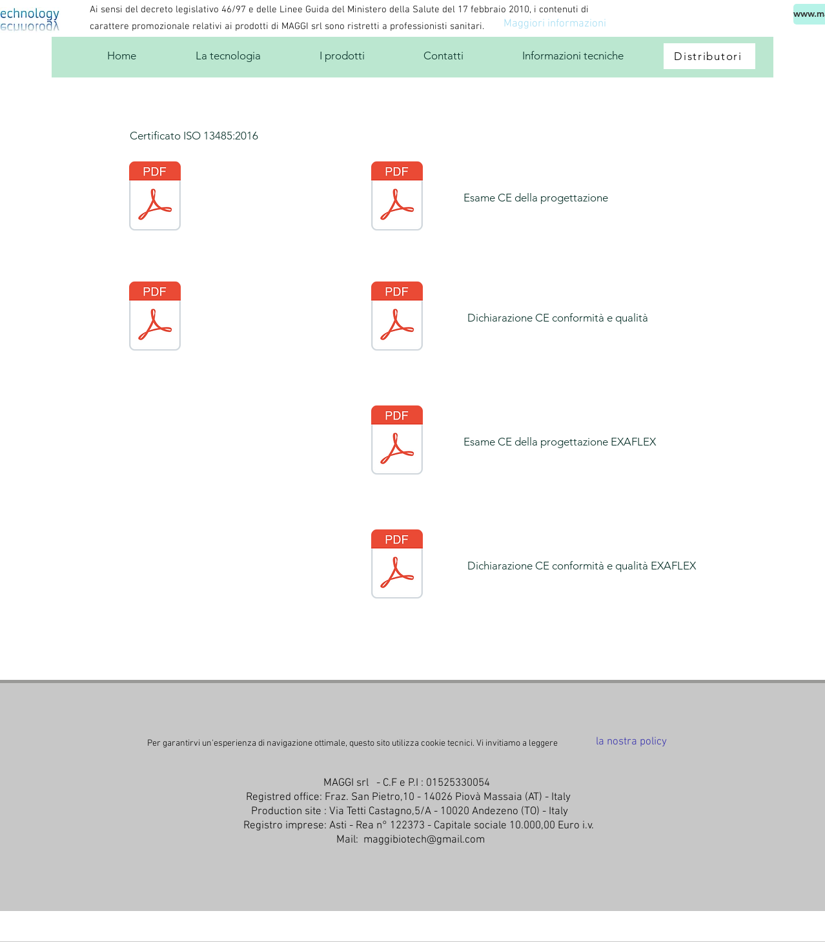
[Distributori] (709, 56)
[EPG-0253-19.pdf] (397, 441)
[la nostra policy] (631, 742)
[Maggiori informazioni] (554, 24)
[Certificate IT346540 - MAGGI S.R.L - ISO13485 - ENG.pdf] (155, 197)
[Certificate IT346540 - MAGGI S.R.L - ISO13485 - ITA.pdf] (155, 317)
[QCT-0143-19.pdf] (397, 565)
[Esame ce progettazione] (397, 197)
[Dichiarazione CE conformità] (397, 317)
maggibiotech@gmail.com (424, 840)
